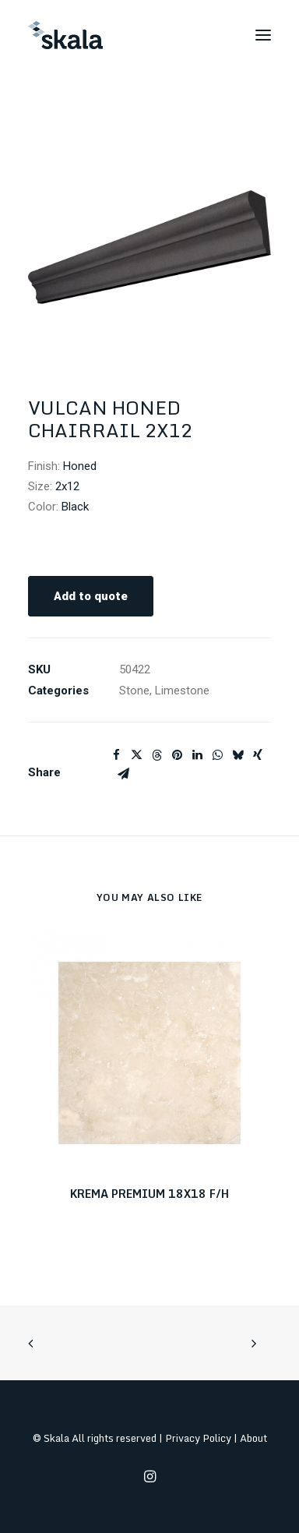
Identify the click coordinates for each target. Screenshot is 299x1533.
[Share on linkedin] (197, 755)
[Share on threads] (156, 755)
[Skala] (65, 35)
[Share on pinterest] (176, 755)
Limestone (182, 690)
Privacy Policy (198, 1437)
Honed (80, 466)
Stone (134, 690)
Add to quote (91, 596)
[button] (263, 35)
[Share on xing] (257, 755)
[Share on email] (123, 774)
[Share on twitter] (136, 755)
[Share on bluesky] (237, 755)
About (253, 1437)
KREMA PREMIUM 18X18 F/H (149, 1194)
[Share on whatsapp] (217, 755)
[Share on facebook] (116, 755)
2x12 (67, 486)
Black (75, 507)
